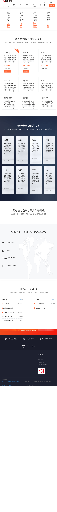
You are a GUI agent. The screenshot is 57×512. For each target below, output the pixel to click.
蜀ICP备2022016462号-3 (8, 381)
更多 (21, 299)
